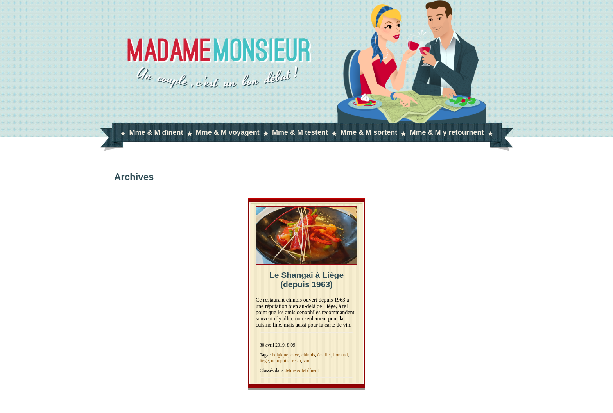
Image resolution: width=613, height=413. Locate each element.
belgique (280, 355)
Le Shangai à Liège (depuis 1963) (306, 279)
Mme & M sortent (369, 132)
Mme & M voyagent (228, 132)
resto (296, 360)
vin (306, 360)
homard (340, 355)
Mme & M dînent (156, 132)
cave (294, 355)
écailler (324, 355)
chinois (308, 355)
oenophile (280, 360)
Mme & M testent (300, 132)
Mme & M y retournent (447, 132)
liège (264, 360)
